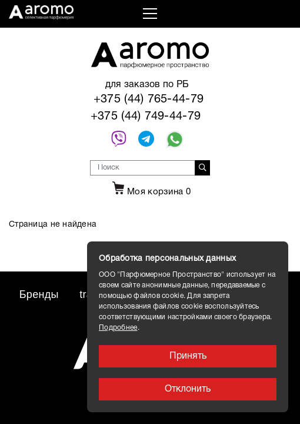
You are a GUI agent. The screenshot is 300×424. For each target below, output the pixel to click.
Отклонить (188, 389)
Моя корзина (150, 192)
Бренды (39, 294)
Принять (187, 356)
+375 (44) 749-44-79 (146, 116)
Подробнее (118, 327)
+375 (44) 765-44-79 (149, 99)
